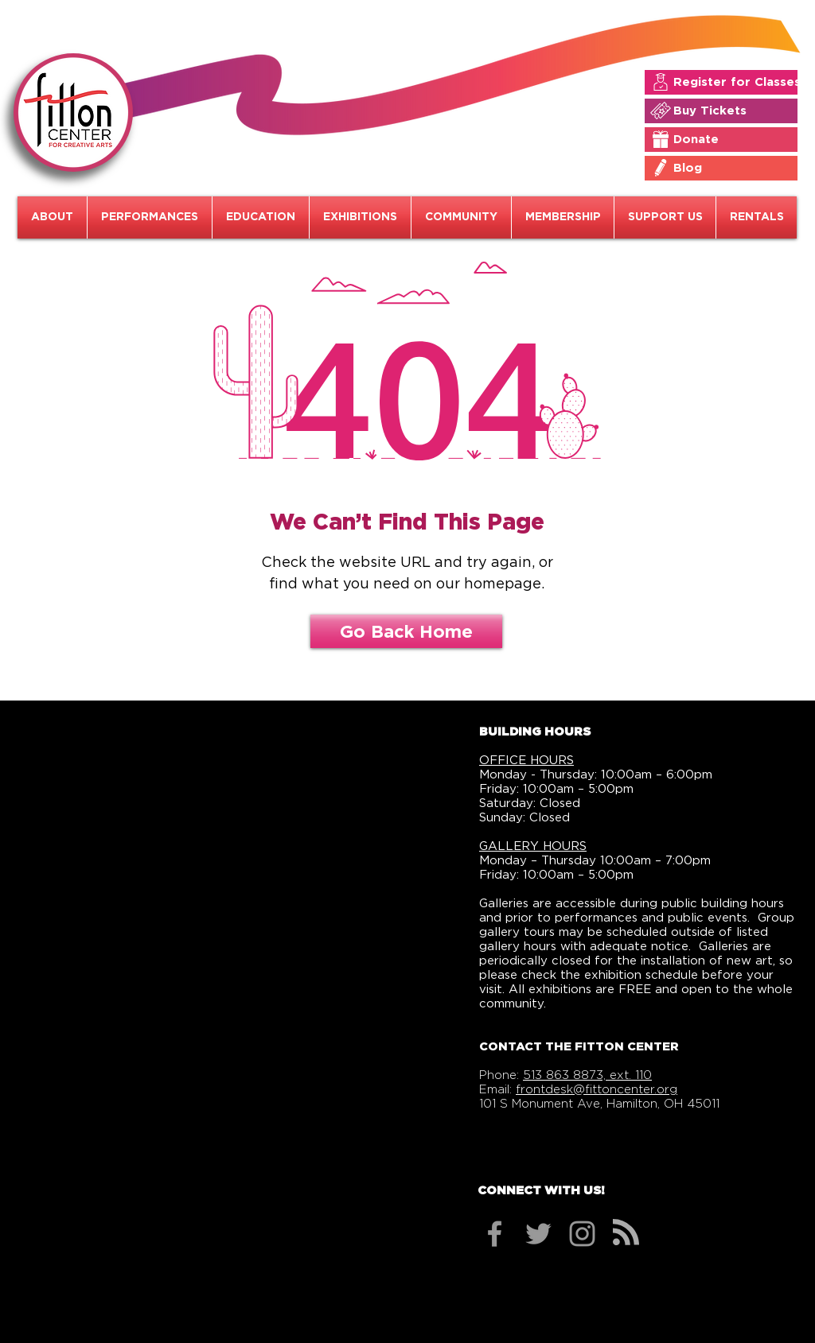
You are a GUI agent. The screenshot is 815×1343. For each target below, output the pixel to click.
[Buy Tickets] (733, 110)
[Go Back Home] (406, 631)
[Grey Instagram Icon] (582, 1234)
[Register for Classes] (737, 82)
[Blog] (733, 167)
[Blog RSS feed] (626, 1233)
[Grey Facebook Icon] (495, 1234)
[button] (52, 217)
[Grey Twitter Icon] (538, 1234)
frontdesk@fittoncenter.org (596, 1090)
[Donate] (733, 139)
